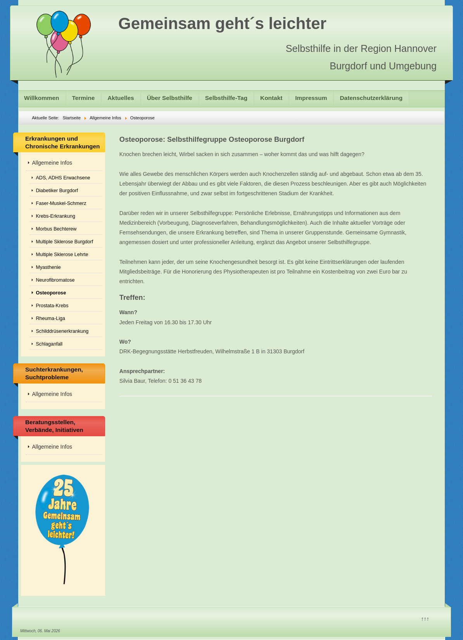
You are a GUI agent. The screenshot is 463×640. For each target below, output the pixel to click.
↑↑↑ (425, 618)
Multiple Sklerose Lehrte (62, 254)
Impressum (311, 98)
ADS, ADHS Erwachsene (63, 178)
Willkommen (41, 98)
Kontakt (271, 98)
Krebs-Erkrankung (55, 216)
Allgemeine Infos (52, 163)
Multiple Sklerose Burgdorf (64, 241)
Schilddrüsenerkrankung (62, 331)
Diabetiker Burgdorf (57, 190)
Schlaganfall (49, 344)
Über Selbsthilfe (169, 98)
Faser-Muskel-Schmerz (61, 203)
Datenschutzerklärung (371, 98)
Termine (83, 98)
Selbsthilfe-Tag (226, 98)
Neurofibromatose (55, 280)
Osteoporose (51, 293)
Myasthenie (48, 267)
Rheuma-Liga (50, 318)
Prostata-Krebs (52, 305)
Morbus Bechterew (56, 229)
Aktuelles (120, 98)
